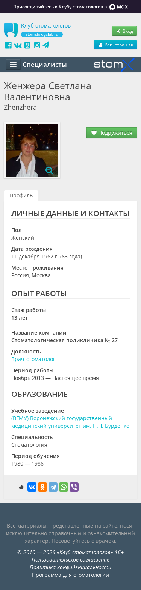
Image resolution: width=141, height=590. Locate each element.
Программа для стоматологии (70, 574)
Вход (124, 31)
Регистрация (115, 44)
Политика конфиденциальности (70, 567)
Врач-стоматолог (33, 359)
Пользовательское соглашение (70, 559)
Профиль (21, 195)
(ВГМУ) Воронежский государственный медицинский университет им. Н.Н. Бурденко (70, 422)
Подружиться (111, 132)
